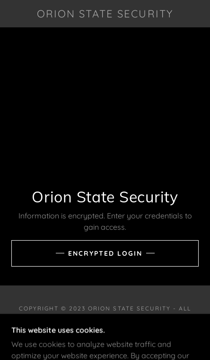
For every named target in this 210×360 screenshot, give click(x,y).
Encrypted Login (105, 253)
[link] (105, 14)
